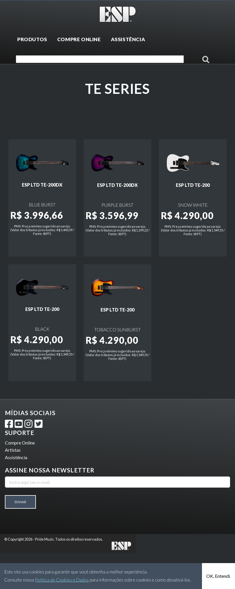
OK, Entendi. (218, 576)
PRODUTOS (32, 39)
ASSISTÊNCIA (128, 39)
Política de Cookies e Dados (62, 580)
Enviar (20, 538)
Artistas (13, 486)
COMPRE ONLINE (79, 39)
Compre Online (20, 478)
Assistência (16, 493)
